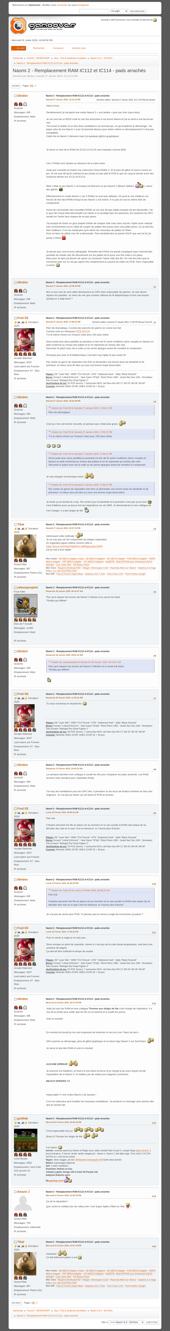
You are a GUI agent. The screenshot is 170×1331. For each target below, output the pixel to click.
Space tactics (142, 1150)
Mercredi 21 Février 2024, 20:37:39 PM (63, 1003)
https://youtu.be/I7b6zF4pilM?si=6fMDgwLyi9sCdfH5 (74, 546)
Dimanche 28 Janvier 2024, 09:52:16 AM (64, 655)
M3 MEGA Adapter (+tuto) (71, 558)
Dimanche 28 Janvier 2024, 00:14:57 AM (64, 591)
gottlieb (22, 1118)
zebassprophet (27, 587)
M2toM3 (50, 565)
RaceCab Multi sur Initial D (123, 568)
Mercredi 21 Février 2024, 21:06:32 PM (63, 1195)
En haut (16, 1303)
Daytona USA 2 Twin (95, 574)
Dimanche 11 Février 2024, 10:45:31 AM (64, 768)
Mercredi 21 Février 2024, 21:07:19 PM (63, 1245)
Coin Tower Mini (63, 565)
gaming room (56, 1180)
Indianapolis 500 (95, 1160)
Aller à (104, 1322)
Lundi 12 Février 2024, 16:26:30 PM (62, 883)
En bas (15, 86)
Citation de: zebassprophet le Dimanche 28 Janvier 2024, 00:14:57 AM (86, 662)
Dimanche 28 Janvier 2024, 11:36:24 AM (64, 698)
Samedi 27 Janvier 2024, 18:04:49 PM (63, 401)
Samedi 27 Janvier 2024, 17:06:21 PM (63, 322)
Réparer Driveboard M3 (69, 568)
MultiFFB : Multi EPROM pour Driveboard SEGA (128, 561)
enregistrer (83, 5)
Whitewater (80, 1160)
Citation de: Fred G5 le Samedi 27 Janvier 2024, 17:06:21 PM (81, 408)
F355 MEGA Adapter (137, 558)
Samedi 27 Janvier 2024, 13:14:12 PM (63, 99)
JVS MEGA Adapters (93, 561)
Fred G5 (22, 317)
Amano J (23, 1191)
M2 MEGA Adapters (95, 558)
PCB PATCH (83, 331)
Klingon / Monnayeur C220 (95, 568)
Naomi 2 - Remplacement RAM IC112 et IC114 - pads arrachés (78, 96)
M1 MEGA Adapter (116, 558)
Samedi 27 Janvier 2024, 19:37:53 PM (63, 528)
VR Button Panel (81, 565)
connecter (62, 5)
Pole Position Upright (135, 574)
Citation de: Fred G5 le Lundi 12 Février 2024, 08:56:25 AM (80, 890)
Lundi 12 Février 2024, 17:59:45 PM (62, 932)
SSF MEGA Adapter (72, 561)
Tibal (20, 524)
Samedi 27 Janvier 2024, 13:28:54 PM (63, 286)
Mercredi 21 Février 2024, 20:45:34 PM (63, 1122)
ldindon (22, 95)
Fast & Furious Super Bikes (69, 574)
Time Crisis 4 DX (115, 574)
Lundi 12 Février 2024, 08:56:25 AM (62, 812)
